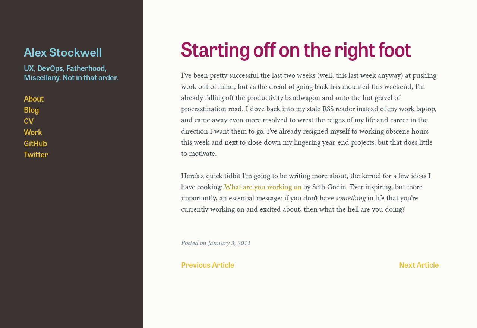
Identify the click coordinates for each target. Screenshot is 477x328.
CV (29, 120)
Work (33, 131)
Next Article (419, 264)
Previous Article (207, 264)
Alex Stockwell (63, 51)
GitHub (35, 143)
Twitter (36, 154)
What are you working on (262, 186)
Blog (31, 109)
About (34, 98)
